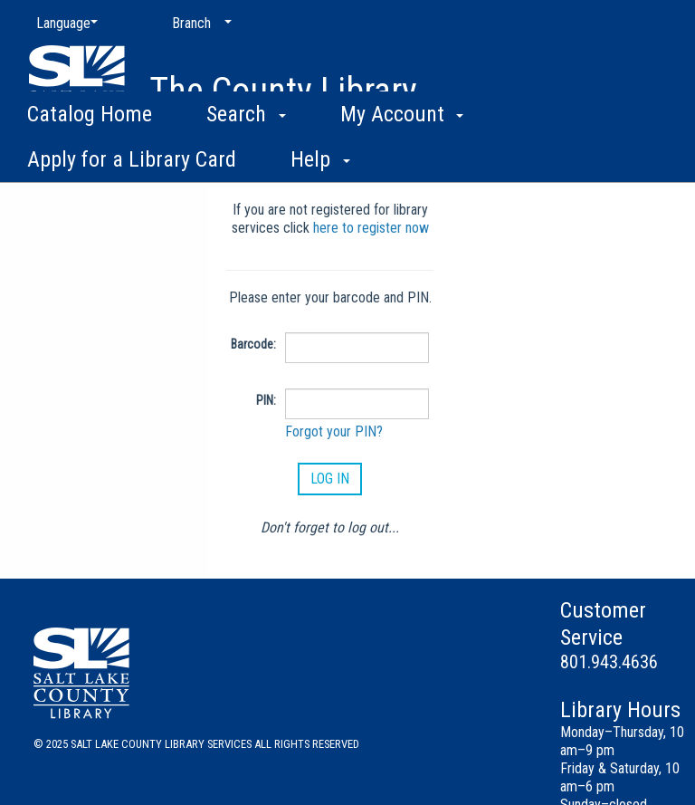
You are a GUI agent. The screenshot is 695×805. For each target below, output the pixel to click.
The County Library (283, 91)
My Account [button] (402, 154)
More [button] (557, 159)
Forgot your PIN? (334, 431)
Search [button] (246, 154)
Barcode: (253, 344)
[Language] (63, 23)
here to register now (371, 227)
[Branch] (198, 23)
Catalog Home (89, 154)
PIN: (266, 400)
